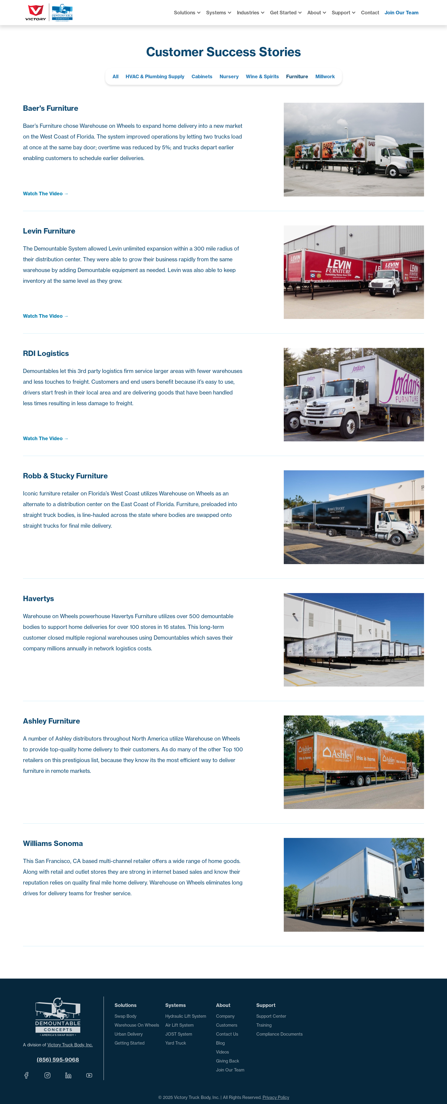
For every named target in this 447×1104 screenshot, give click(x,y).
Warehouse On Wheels (137, 1025)
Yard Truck (175, 1043)
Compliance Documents (279, 1034)
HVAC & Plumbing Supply (155, 76)
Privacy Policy (276, 1097)
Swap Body (125, 1016)
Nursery (229, 76)
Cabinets (202, 76)
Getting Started (129, 1043)
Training (264, 1025)
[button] (190, 13)
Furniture (297, 76)
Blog (220, 1043)
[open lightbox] (133, 193)
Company (225, 1016)
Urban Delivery (129, 1034)
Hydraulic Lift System (185, 1016)
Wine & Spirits (262, 76)
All (115, 76)
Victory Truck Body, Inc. (70, 1045)
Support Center (271, 1016)
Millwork (325, 76)
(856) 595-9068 (58, 1059)
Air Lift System (179, 1025)
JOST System (178, 1034)
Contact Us (227, 1034)
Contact (370, 13)
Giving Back (227, 1061)
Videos (222, 1052)
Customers (226, 1025)
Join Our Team (402, 13)
